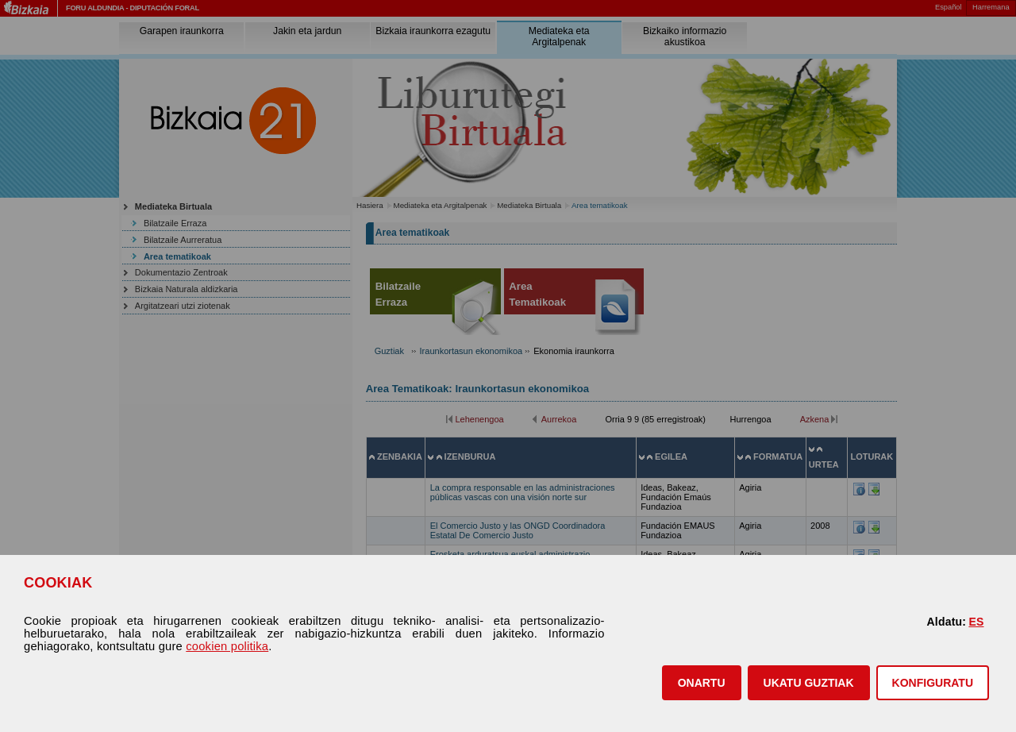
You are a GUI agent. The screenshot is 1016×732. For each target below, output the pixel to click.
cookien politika (227, 646)
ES (975, 621)
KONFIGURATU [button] (932, 682)
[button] (701, 682)
